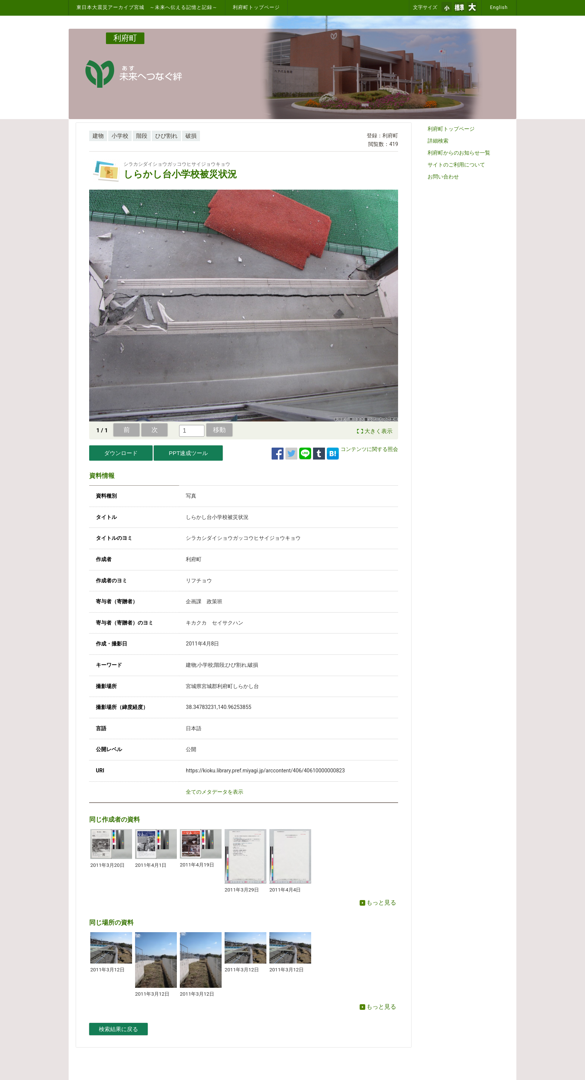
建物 (98, 136)
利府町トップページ (256, 7)
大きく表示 (378, 431)
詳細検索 (438, 141)
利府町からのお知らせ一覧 (459, 153)
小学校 (120, 136)
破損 (191, 136)
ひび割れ (166, 136)
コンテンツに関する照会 (369, 449)
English (499, 7)
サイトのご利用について (456, 165)
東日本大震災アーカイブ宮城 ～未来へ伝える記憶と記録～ (147, 7)
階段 (141, 136)
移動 (219, 429)
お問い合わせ (443, 177)
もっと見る (378, 902)
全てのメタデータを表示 (214, 792)
